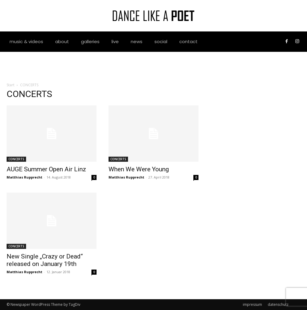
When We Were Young (139, 169)
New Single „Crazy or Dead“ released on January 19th (45, 260)
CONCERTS (16, 159)
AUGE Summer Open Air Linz (46, 169)
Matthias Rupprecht (24, 177)
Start (10, 84)
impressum (252, 304)
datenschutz (278, 304)
